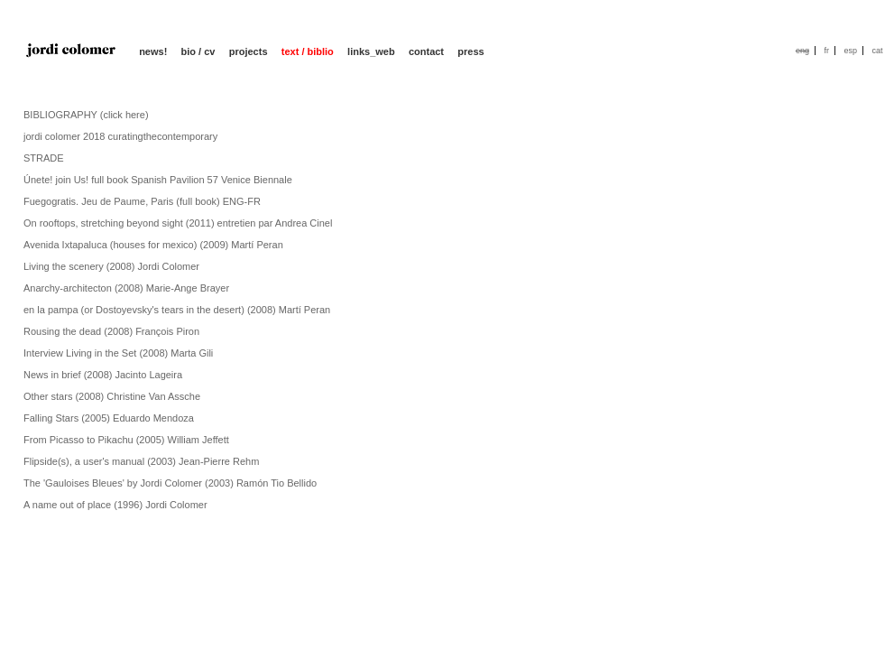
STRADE (43, 158)
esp (850, 50)
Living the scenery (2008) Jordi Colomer (111, 266)
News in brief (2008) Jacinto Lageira (102, 374)
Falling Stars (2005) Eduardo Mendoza (108, 418)
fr (826, 50)
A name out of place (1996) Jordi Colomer (115, 504)
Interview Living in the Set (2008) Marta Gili (118, 353)
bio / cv (198, 51)
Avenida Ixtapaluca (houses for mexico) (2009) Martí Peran (153, 244)
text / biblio (307, 51)
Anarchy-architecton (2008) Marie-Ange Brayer (126, 288)
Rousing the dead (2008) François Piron (111, 331)
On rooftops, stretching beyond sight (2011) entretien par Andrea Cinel (177, 223)
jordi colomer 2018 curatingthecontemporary (120, 136)
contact (426, 51)
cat (876, 50)
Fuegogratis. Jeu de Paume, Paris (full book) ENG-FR (142, 201)
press (470, 51)
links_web (371, 51)
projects (248, 51)
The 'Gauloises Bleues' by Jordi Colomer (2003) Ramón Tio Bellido (170, 483)
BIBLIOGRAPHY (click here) (86, 114)
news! (153, 51)
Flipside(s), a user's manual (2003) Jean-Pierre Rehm (141, 461)
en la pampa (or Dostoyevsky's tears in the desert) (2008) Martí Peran (176, 309)
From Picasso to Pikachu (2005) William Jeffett (126, 439)
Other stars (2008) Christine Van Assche (111, 396)
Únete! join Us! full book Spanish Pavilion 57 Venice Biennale (157, 179)
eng (802, 50)
